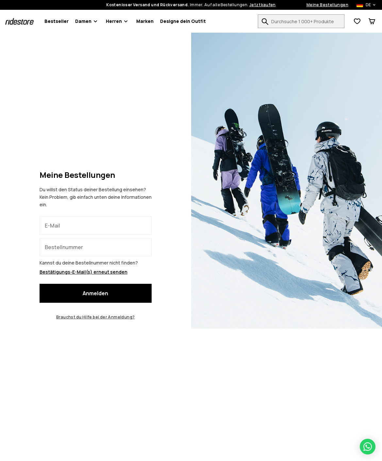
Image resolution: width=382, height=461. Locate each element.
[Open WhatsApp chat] (367, 446)
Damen (87, 21)
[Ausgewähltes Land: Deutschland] (362, 5)
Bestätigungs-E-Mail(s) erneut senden (83, 272)
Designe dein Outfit (183, 21)
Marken (145, 21)
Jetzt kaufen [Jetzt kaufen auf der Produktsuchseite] (262, 5)
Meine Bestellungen (327, 5)
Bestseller (56, 21)
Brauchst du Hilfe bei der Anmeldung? (95, 317)
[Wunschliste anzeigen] (357, 21)
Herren (118, 21)
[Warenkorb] (371, 21)
